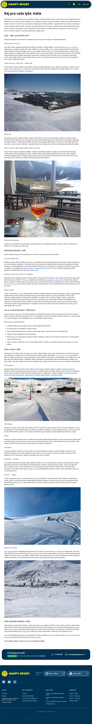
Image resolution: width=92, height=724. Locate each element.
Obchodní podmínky (28, 696)
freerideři (20, 482)
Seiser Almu (67, 355)
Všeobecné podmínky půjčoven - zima (55, 694)
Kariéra (4, 696)
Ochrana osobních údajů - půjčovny (56, 701)
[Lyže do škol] (78, 673)
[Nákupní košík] (79, 4)
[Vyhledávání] (69, 4)
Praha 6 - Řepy (73, 693)
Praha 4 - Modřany (74, 698)
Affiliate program (7, 702)
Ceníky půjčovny (50, 704)
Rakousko (15, 284)
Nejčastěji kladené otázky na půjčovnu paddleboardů (10, 699)
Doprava (24, 693)
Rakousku (20, 293)
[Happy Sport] (15, 4)
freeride (58, 355)
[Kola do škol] (54, 673)
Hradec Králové (73, 701)
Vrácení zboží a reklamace (29, 698)
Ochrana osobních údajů (29, 701)
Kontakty (4, 693)
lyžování (9, 284)
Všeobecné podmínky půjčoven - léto (55, 698)
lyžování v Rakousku (72, 47)
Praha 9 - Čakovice (74, 696)
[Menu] (86, 4)
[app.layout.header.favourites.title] (74, 4)
